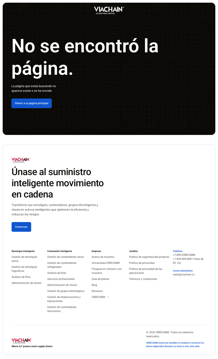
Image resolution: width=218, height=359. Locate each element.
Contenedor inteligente (59, 251)
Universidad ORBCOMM (106, 263)
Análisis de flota (21, 277)
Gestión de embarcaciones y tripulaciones (64, 299)
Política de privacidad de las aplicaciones (145, 271)
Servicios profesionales (61, 279)
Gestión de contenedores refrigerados (61, 265)
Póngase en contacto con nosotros (107, 271)
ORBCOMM (98, 297)
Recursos (97, 291)
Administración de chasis (26, 283)
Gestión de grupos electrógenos (65, 291)
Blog (94, 285)
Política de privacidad (141, 263)
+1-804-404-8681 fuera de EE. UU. (188, 261)
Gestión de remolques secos (24, 259)
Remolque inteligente (23, 251)
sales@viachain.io (183, 274)
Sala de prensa (100, 279)
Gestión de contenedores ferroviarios (61, 309)
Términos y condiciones (143, 279)
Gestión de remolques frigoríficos (24, 269)
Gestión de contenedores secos (65, 257)
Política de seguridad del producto (149, 257)
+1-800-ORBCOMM (184, 255)
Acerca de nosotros (103, 257)
